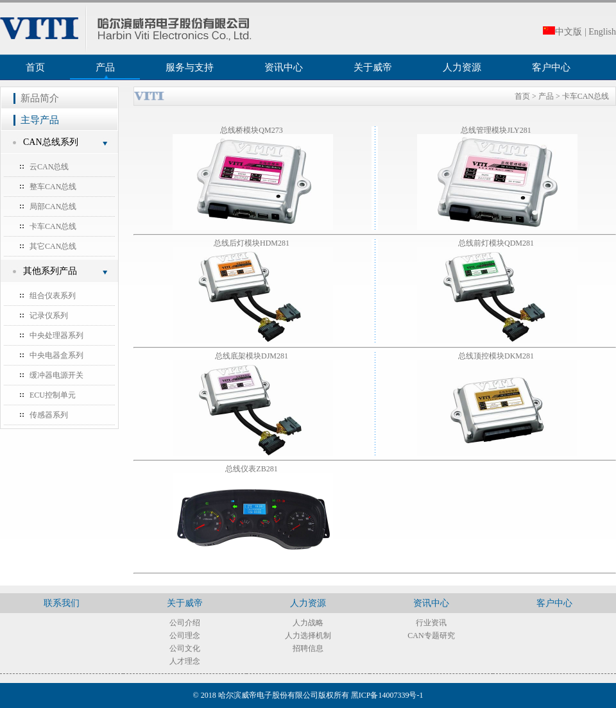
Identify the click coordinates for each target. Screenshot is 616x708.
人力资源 (462, 67)
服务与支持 (190, 67)
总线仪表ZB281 (252, 468)
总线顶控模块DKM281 (497, 355)
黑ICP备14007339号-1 (387, 695)
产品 (105, 67)
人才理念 (184, 661)
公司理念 (184, 635)
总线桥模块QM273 (252, 130)
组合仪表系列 (53, 295)
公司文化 (184, 648)
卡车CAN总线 (53, 226)
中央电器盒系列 (56, 355)
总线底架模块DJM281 (252, 355)
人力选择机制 (308, 635)
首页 (35, 67)
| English (600, 32)
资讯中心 (283, 67)
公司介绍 (184, 622)
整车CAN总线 (53, 186)
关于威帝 (373, 67)
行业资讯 (431, 622)
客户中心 (551, 67)
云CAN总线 (49, 166)
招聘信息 (308, 648)
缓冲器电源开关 (56, 375)
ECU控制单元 (53, 395)
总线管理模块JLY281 (497, 130)
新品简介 (40, 98)
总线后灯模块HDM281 (252, 243)
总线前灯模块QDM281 (497, 243)
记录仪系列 (49, 315)
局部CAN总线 (53, 206)
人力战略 (308, 622)
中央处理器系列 (56, 335)
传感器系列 (49, 414)
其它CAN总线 (53, 246)
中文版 (562, 32)
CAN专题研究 (430, 635)
